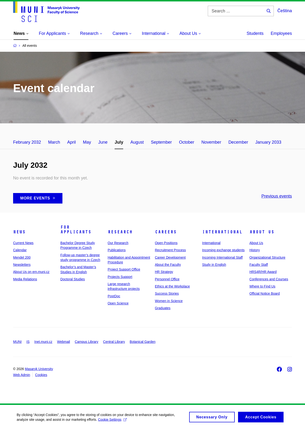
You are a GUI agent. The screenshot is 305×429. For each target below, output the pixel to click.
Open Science (118, 303)
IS (28, 342)
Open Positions (166, 243)
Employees (281, 33)
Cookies (41, 375)
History (254, 250)
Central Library (114, 342)
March (54, 142)
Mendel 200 (21, 257)
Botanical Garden (142, 342)
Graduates (162, 308)
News (19, 232)
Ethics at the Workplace (172, 286)
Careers (166, 232)
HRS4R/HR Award (263, 272)
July (119, 142)
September (161, 142)
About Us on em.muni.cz (31, 272)
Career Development (170, 257)
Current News (23, 243)
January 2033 (268, 142)
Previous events (276, 196)
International (222, 232)
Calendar (20, 250)
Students (255, 33)
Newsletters (21, 265)
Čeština (284, 10)
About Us (261, 232)
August (137, 142)
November (211, 142)
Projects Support (120, 277)
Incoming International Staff (222, 257)
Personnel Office (167, 279)
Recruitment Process (170, 250)
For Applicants (75, 230)
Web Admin (21, 375)
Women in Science (169, 301)
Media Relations (25, 279)
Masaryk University (39, 369)
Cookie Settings (112, 421)
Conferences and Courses (268, 279)
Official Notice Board (264, 293)
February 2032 (27, 142)
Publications (117, 250)
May (87, 142)
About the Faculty (168, 265)
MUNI (17, 342)
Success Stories (167, 293)
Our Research (118, 243)
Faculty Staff (258, 265)
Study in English (214, 265)
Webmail (63, 342)
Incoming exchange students (223, 250)
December (238, 142)
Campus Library (86, 342)
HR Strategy (164, 272)
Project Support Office (124, 269)
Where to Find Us (262, 286)
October (186, 142)
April (71, 142)
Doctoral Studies (72, 279)
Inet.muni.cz (43, 342)
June (102, 142)
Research (120, 232)
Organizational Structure (267, 257)
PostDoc (114, 296)
